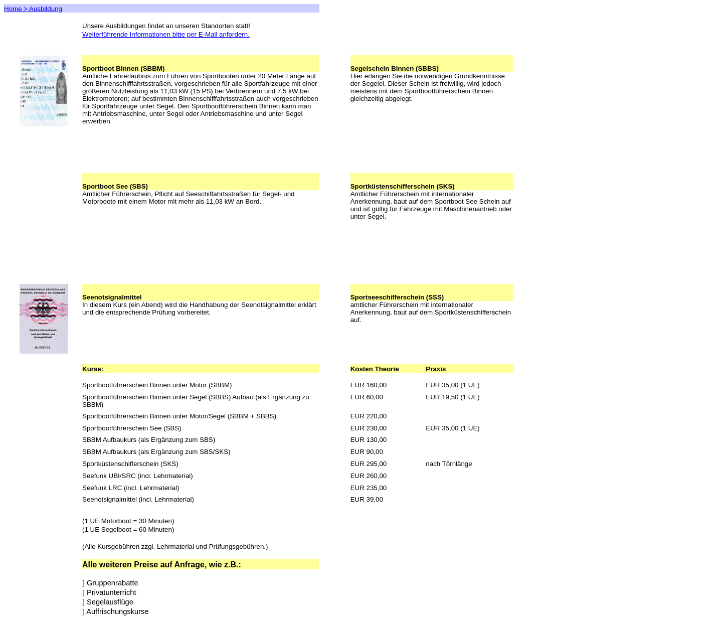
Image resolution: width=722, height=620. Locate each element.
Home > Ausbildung (33, 9)
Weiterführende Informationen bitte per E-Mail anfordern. (166, 34)
